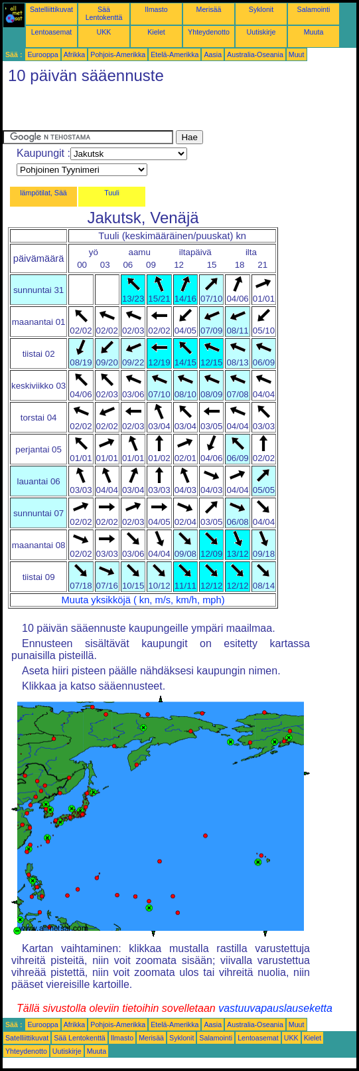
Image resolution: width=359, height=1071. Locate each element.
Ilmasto (156, 9)
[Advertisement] (158, 110)
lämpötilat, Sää (43, 193)
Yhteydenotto (209, 32)
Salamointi (313, 9)
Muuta (314, 32)
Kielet (156, 32)
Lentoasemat (51, 32)
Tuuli (111, 193)
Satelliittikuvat (51, 9)
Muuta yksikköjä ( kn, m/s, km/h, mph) (143, 600)
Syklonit (261, 9)
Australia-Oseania (255, 54)
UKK (104, 32)
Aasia (213, 54)
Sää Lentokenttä (104, 13)
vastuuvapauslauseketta (275, 1008)
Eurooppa (42, 54)
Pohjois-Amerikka (117, 54)
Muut (297, 54)
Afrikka (75, 54)
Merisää (209, 9)
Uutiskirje (261, 32)
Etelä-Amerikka (174, 54)
